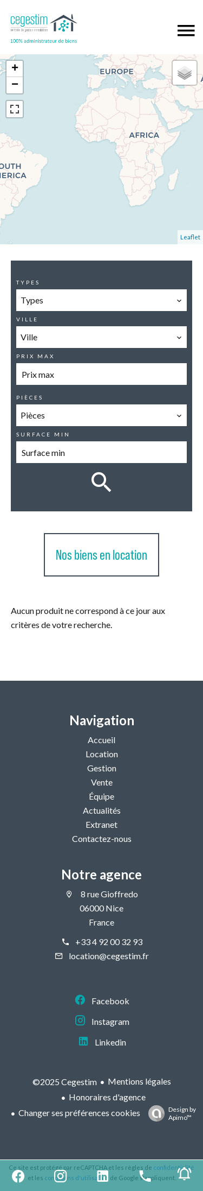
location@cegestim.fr (109, 956)
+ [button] (14, 69)
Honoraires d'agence (107, 1097)
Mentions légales (139, 1081)
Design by (169, 1113)
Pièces (29, 397)
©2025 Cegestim (64, 1081)
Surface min (43, 434)
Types (28, 282)
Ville (27, 319)
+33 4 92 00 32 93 (108, 941)
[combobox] (101, 300)
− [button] (14, 85)
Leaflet (190, 236)
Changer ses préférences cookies (79, 1112)
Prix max (35, 356)
